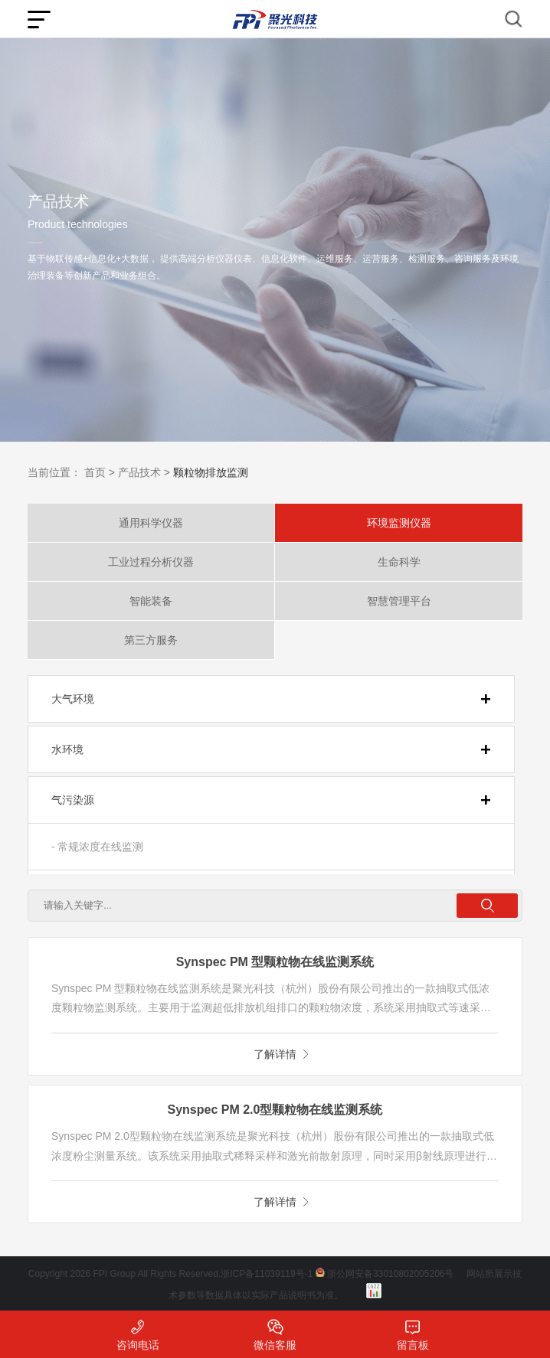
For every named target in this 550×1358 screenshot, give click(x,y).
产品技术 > (144, 472)
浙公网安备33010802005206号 (390, 1273)
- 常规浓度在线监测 (97, 847)
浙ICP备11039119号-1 (267, 1273)
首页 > (99, 472)
